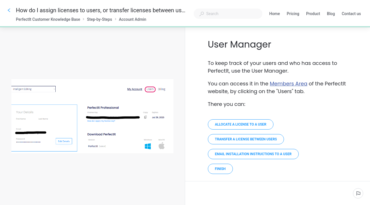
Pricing (293, 14)
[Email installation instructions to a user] (253, 154)
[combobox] (228, 14)
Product (313, 14)
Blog (331, 14)
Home (274, 14)
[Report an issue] (358, 193)
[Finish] (220, 169)
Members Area (288, 83)
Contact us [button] (351, 13)
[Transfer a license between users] (246, 139)
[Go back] (9, 10)
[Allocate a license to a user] (240, 124)
